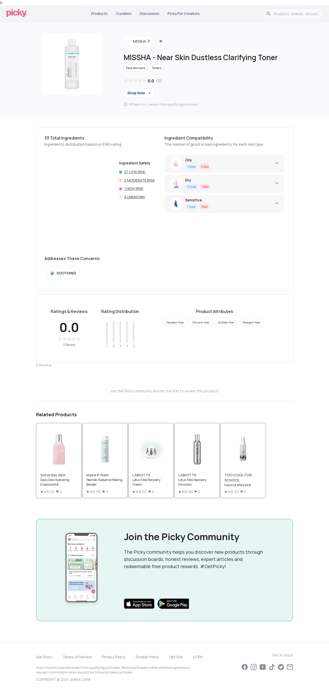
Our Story (44, 656)
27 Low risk (134, 171)
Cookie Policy (147, 656)
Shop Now (139, 93)
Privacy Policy (113, 656)
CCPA (198, 656)
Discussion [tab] (149, 13)
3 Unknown (134, 197)
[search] (296, 13)
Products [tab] (99, 13)
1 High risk (133, 188)
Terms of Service (77, 656)
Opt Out (176, 656)
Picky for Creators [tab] (184, 13)
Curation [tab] (124, 13)
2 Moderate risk (139, 180)
